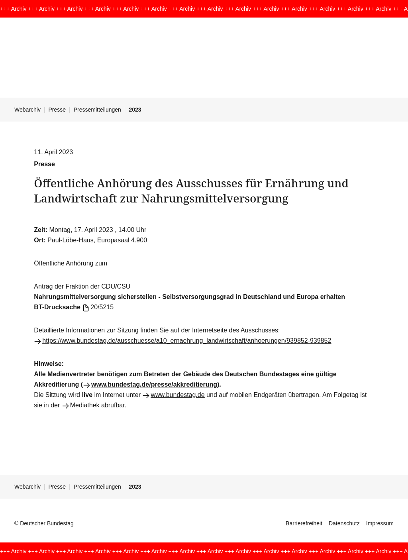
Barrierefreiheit (304, 523)
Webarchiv (27, 109)
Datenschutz (344, 523)
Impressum (380, 523)
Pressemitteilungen (97, 109)
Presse (57, 109)
